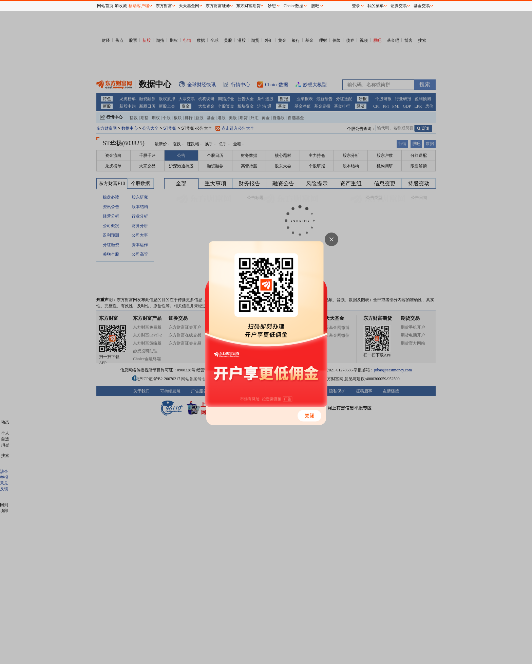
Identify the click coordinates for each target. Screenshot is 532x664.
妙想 (272, 5)
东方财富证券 (218, 5)
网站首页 (105, 5)
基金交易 (422, 5)
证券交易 (399, 5)
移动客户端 (139, 5)
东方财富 (164, 5)
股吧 (315, 5)
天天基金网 (189, 5)
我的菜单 (375, 5)
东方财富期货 (248, 5)
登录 (356, 5)
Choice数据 (293, 5)
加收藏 (121, 5)
